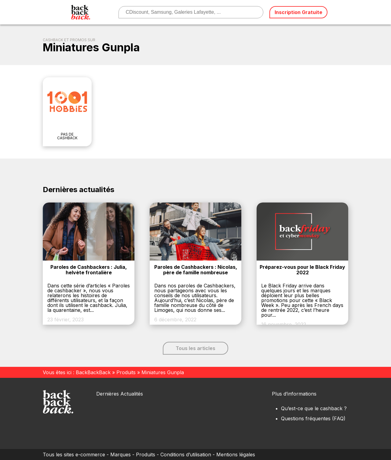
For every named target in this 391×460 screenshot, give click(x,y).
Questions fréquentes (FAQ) (313, 418)
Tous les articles (195, 348)
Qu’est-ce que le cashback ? (314, 408)
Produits (126, 372)
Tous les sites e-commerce (74, 454)
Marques (120, 454)
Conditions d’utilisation (185, 454)
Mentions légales (235, 454)
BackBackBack (93, 372)
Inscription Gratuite (298, 12)
